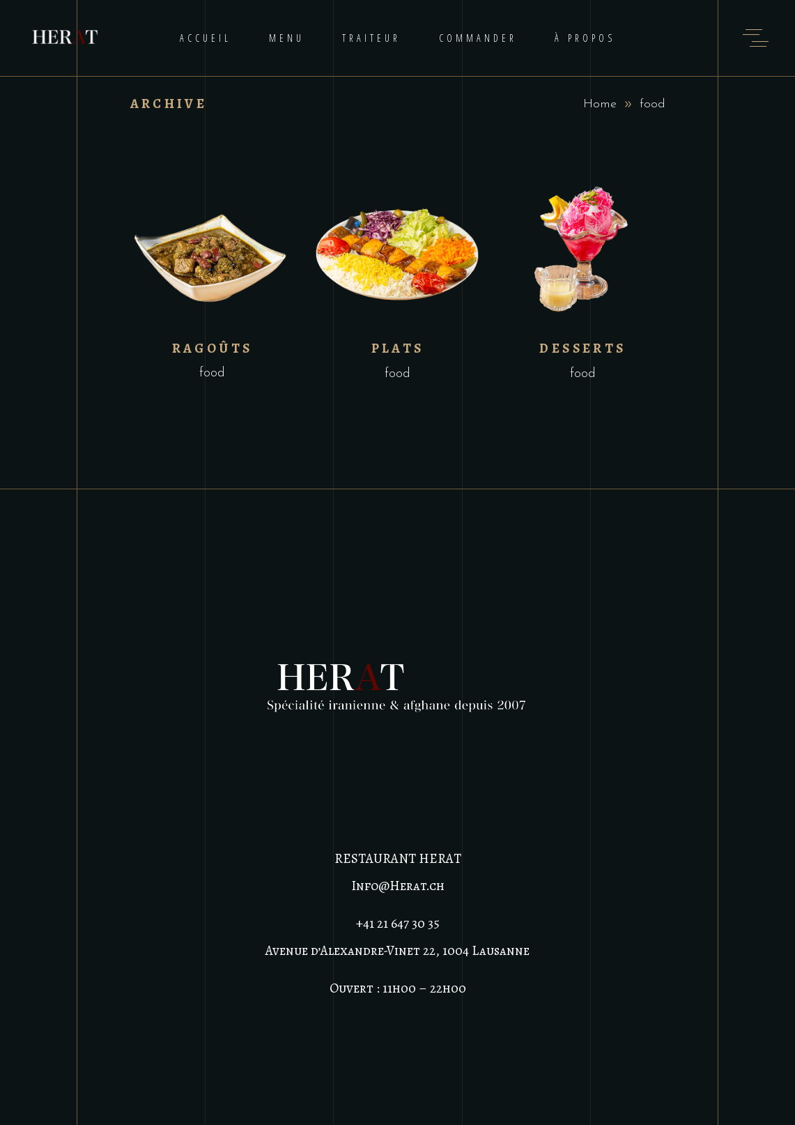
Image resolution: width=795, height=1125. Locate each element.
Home (600, 104)
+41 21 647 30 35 (398, 923)
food (212, 373)
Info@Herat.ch (398, 886)
